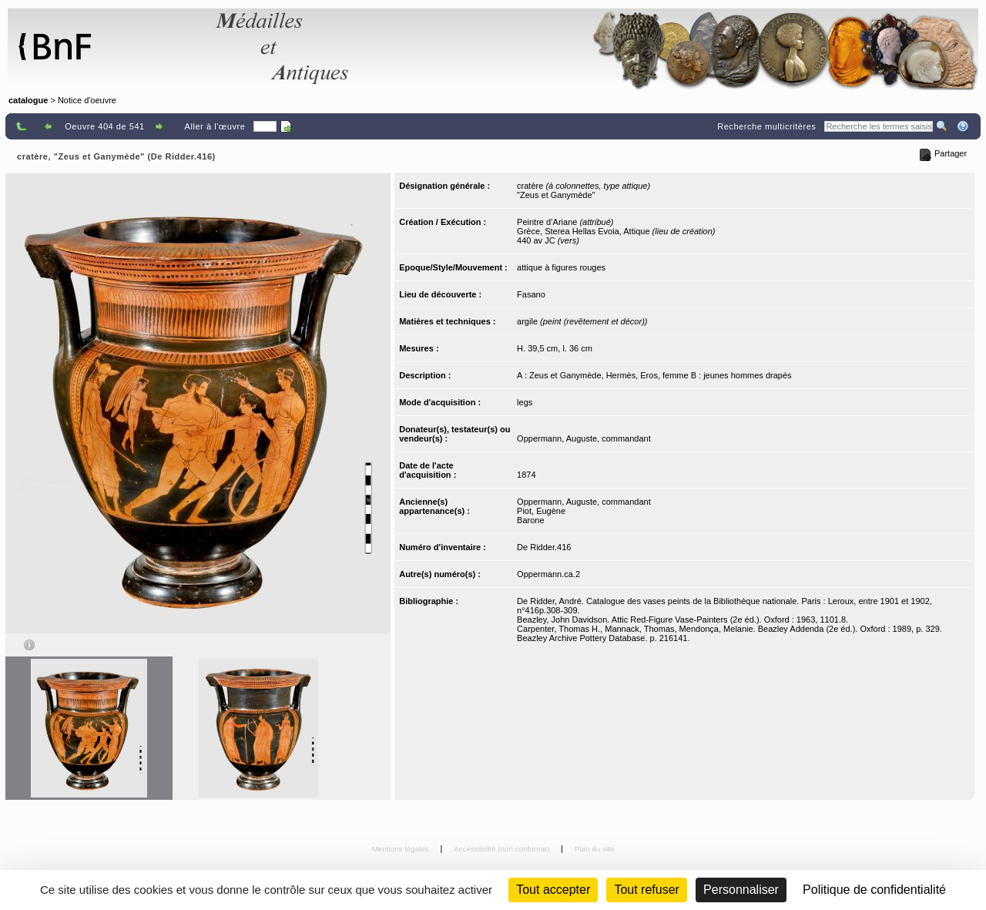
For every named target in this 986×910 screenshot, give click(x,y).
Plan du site (595, 849)
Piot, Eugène (541, 510)
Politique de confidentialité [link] (874, 889)
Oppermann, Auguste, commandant (584, 438)
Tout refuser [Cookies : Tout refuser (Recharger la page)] (646, 889)
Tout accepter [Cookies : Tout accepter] (553, 889)
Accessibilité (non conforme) (503, 849)
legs (524, 402)
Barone (530, 520)
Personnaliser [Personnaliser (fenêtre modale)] (741, 889)
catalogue (28, 100)
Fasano (531, 294)
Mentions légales (401, 849)
